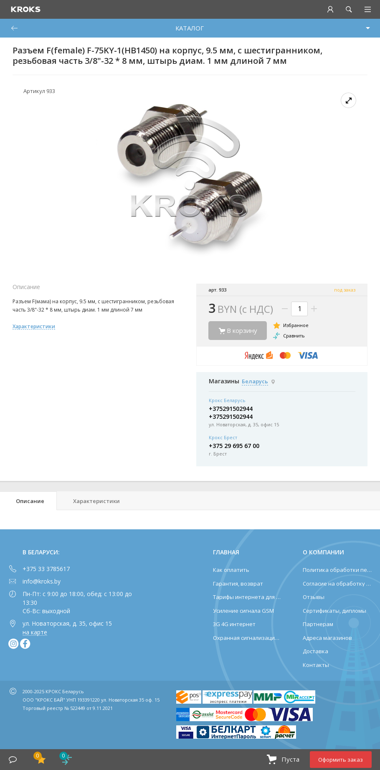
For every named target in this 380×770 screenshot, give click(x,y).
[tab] (28, 500)
